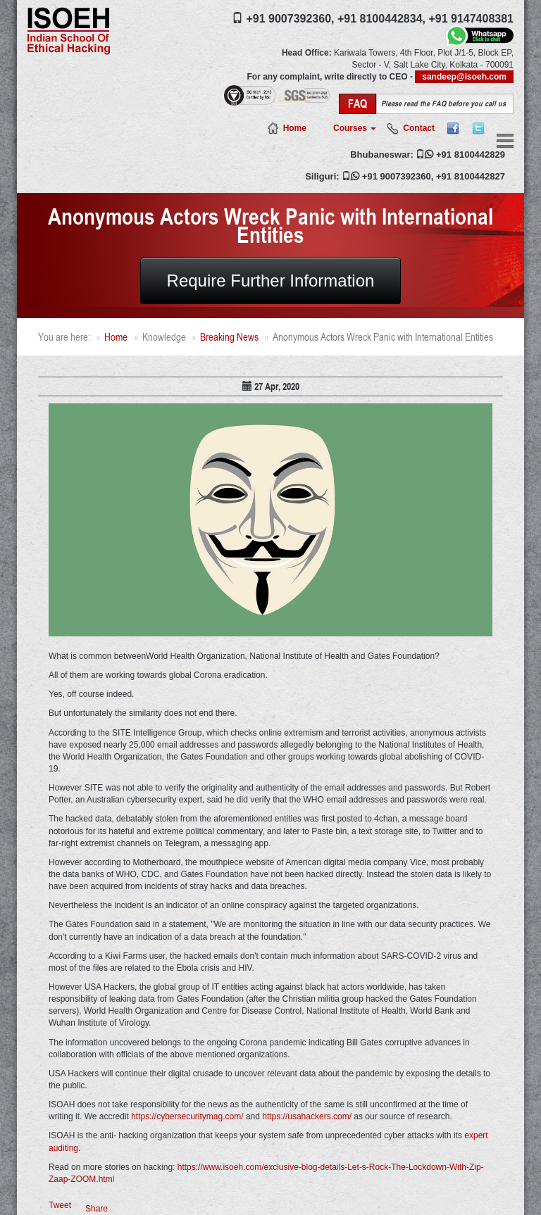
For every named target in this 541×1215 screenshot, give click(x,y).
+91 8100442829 (470, 154)
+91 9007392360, (290, 19)
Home (294, 128)
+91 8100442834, (381, 19)
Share (96, 1209)
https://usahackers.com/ (307, 1116)
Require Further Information (271, 280)
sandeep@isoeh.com (464, 77)
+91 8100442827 (470, 176)
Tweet (60, 1205)
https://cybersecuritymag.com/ (187, 1116)
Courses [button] (354, 128)
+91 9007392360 (396, 176)
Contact (419, 128)
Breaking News (229, 336)
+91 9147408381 (471, 19)
